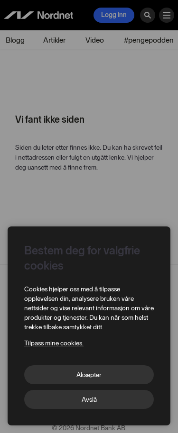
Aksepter (89, 375)
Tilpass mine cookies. (54, 343)
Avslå (89, 400)
